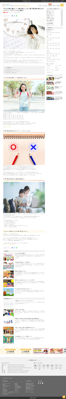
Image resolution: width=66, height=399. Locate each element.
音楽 (48, 67)
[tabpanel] (40, 351)
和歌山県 (48, 50)
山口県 (18, 370)
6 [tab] (35, 354)
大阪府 (53, 48)
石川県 (53, 43)
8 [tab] (38, 354)
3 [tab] (30, 354)
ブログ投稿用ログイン (62, 1)
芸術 (57, 67)
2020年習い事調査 (8, 126)
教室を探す (50, 5)
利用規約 (16, 384)
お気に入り (62, 5)
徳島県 (21, 370)
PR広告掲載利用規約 (18, 387)
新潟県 (48, 43)
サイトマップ (17, 390)
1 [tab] (27, 354)
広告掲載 (45, 1)
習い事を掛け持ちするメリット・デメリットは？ (12, 71)
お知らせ (54, 5)
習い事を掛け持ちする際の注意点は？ (11, 72)
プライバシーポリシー (18, 388)
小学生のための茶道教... (50, 18)
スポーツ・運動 (58, 65)
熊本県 (56, 59)
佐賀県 (50, 59)
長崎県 (53, 59)
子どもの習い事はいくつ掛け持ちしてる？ (11, 69)
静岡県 (53, 45)
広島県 (16, 370)
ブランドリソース (28, 390)
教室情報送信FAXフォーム (30, 388)
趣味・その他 (49, 72)
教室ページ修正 (55, 1)
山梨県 (59, 43)
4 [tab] (32, 354)
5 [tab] (33, 354)
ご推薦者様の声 (5, 390)
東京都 (21, 366)
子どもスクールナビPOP (29, 389)
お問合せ (58, 5)
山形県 (48, 34)
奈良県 (59, 48)
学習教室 (48, 65)
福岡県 (48, 59)
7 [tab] (36, 354)
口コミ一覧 (4, 387)
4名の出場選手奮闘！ (49, 23)
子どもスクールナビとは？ (43, 5)
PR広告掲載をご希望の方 (29, 384)
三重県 (59, 45)
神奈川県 (23, 366)
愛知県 (56, 45)
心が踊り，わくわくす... (50, 15)
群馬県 (14, 366)
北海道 (48, 32)
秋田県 (59, 32)
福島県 (50, 34)
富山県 (50, 43)
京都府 (50, 48)
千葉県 (18, 366)
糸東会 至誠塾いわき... (50, 20)
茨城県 (9, 366)
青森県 (50, 32)
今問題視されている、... (50, 17)
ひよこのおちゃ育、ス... (50, 21)
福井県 (56, 43)
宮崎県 (48, 61)
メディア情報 (5, 389)
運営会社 (16, 383)
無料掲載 (27, 1)
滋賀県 (48, 48)
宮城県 (56, 32)
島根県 (11, 370)
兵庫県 (56, 48)
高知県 (28, 370)
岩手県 (53, 32)
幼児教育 (56, 366)
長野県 (48, 45)
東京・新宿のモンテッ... (50, 12)
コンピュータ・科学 (52, 367)
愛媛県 (26, 370)
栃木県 (11, 366)
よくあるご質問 (5, 394)
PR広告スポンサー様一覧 (6, 393)
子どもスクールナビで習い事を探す (9, 244)
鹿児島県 (51, 61)
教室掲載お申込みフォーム (30, 387)
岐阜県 (50, 45)
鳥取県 (9, 370)
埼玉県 (16, 366)
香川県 (23, 370)
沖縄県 (54, 61)
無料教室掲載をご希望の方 (30, 383)
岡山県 (14, 370)
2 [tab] (29, 354)
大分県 (59, 59)
